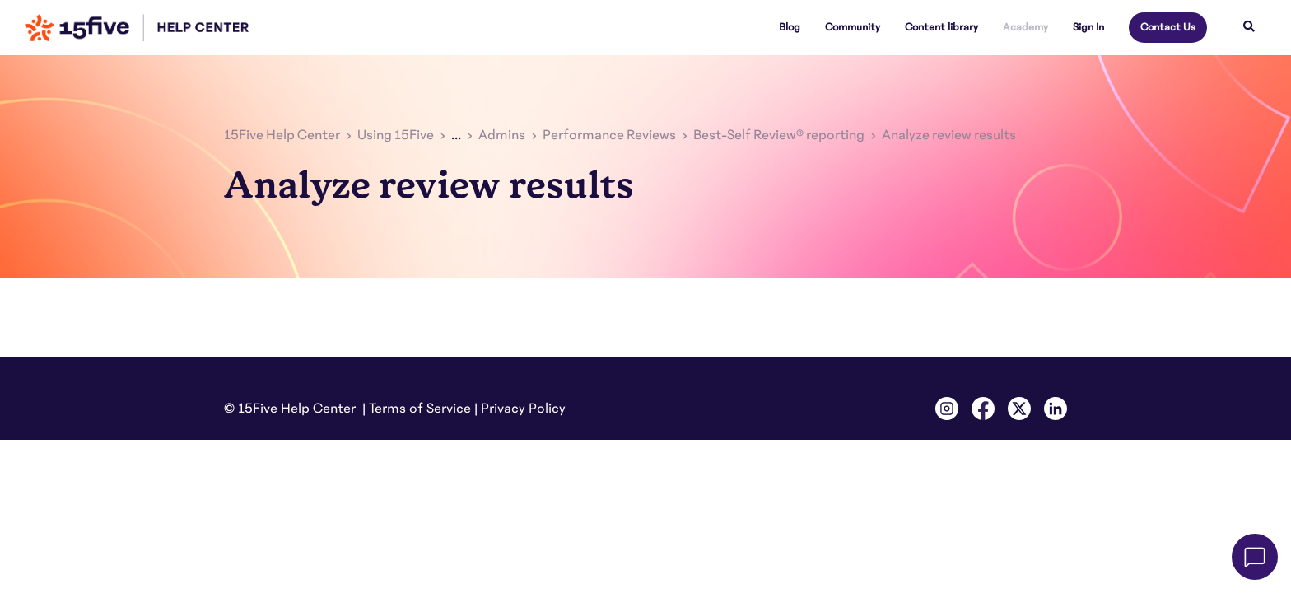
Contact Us (1167, 27)
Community (852, 27)
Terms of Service (420, 408)
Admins (501, 135)
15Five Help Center (282, 135)
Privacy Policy (523, 408)
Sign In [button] (1088, 27)
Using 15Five (395, 135)
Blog (789, 27)
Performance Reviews (609, 135)
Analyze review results (949, 135)
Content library (941, 27)
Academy (1025, 27)
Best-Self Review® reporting (779, 135)
